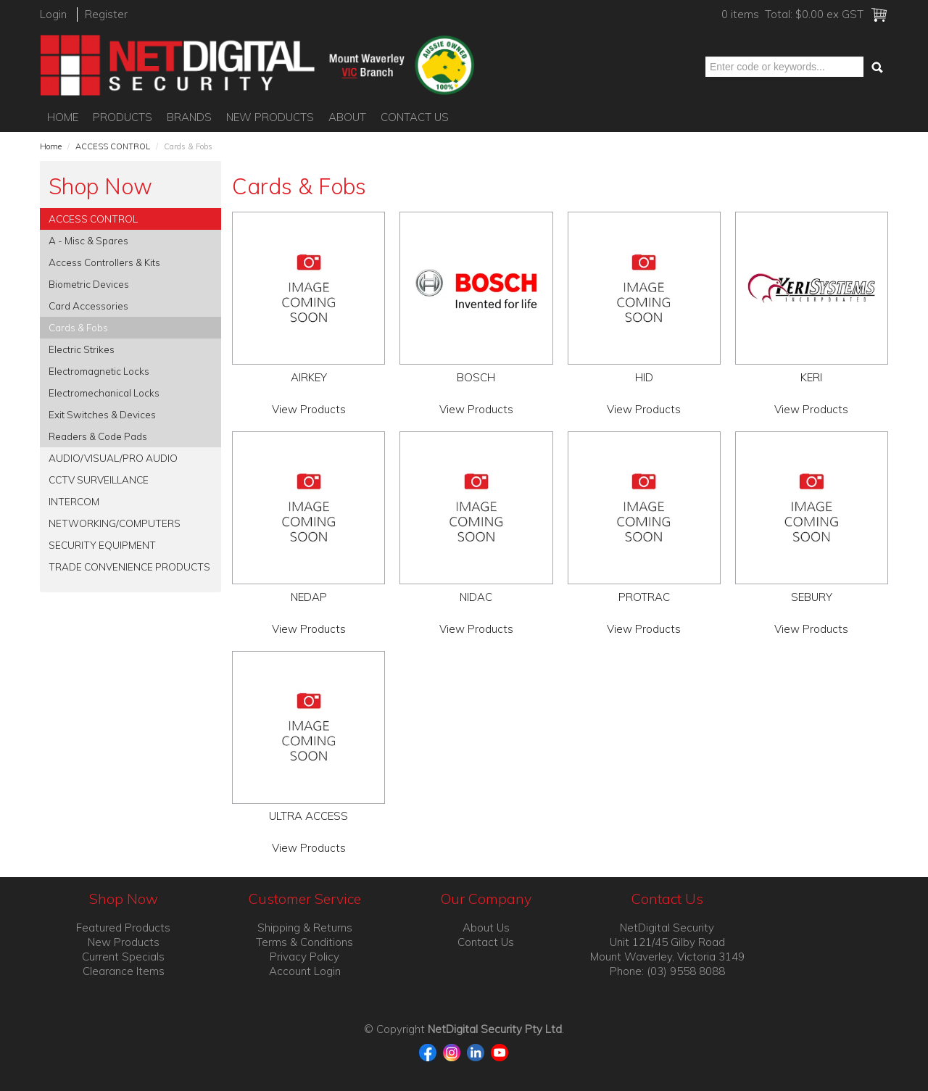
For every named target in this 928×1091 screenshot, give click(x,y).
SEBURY (811, 597)
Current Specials (123, 956)
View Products (309, 409)
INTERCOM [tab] (74, 501)
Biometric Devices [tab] (89, 284)
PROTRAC (644, 597)
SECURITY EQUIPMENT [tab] (102, 545)
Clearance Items (124, 971)
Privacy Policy (304, 956)
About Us (486, 927)
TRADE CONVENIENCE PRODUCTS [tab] (129, 566)
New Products (270, 117)
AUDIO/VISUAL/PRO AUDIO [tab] (113, 458)
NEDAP (309, 597)
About (347, 117)
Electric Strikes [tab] (82, 349)
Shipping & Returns (304, 927)
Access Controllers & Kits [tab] (104, 262)
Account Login (305, 971)
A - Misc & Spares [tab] (88, 240)
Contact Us (415, 117)
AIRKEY (309, 377)
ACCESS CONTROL (112, 146)
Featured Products (123, 927)
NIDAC (476, 597)
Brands (189, 117)
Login (53, 14)
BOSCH (476, 377)
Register (106, 14)
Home (62, 117)
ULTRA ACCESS (308, 816)
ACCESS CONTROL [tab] (93, 218)
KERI (811, 377)
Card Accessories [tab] (88, 305)
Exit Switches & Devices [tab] (102, 414)
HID (644, 377)
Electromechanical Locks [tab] (104, 392)
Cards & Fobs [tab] (78, 327)
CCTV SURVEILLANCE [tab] (99, 479)
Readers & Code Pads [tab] (98, 436)
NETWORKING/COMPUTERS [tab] (115, 523)
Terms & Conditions (304, 942)
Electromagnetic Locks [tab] (99, 371)
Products (122, 117)
